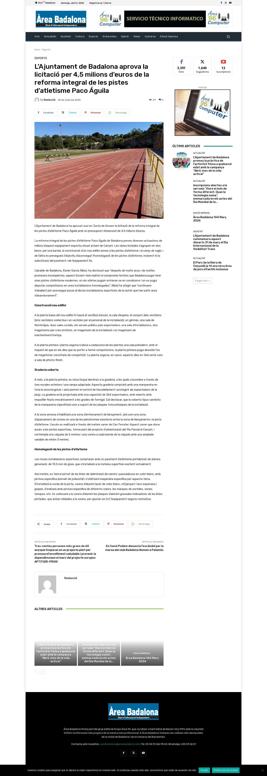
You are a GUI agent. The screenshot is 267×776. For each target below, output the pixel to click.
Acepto (204, 770)
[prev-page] (36, 671)
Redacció (49, 100)
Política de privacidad (226, 770)
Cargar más (202, 280)
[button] (228, 36)
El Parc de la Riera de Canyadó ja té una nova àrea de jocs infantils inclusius (212, 266)
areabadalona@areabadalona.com (120, 744)
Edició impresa (142, 653)
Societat (198, 232)
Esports (46, 49)
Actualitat (55, 640)
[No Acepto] (262, 770)
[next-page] (42, 671)
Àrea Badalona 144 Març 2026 (142, 659)
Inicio (37, 49)
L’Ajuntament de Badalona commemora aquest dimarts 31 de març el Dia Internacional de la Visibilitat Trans (211, 242)
